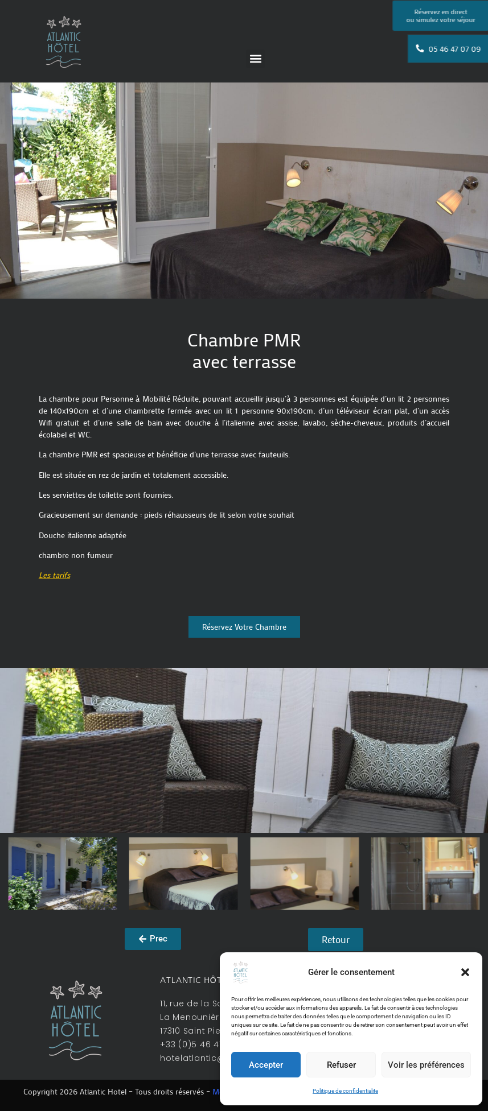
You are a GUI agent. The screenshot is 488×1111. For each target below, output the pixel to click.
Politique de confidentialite (345, 1091)
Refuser (341, 1065)
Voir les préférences (426, 1065)
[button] (465, 972)
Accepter (266, 1065)
